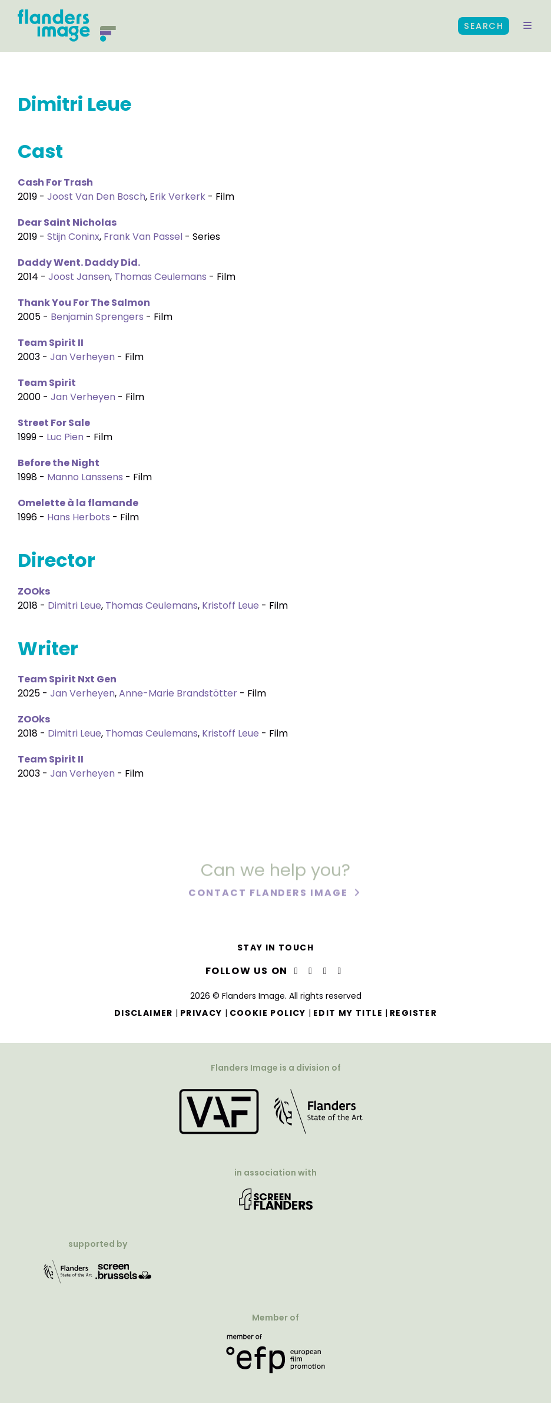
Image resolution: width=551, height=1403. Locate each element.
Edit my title (348, 1013)
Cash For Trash (55, 182)
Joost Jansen (79, 276)
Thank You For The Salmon (84, 302)
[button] (527, 25)
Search (483, 26)
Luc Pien (65, 437)
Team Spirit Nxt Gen (67, 679)
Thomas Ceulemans (160, 276)
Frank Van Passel (143, 236)
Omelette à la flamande (78, 503)
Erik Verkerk (177, 196)
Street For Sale (54, 423)
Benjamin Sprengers (97, 316)
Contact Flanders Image (269, 894)
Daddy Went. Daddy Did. (79, 262)
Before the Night (58, 463)
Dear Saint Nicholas (67, 222)
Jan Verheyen (82, 357)
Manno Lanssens (85, 477)
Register (413, 1013)
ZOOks (34, 591)
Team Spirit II (51, 342)
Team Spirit (47, 382)
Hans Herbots (78, 517)
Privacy (201, 1013)
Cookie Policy (268, 1013)
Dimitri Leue (74, 605)
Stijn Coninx (73, 236)
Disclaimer (143, 1013)
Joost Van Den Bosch (96, 196)
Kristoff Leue (230, 605)
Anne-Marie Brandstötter (178, 693)
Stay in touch (275, 947)
